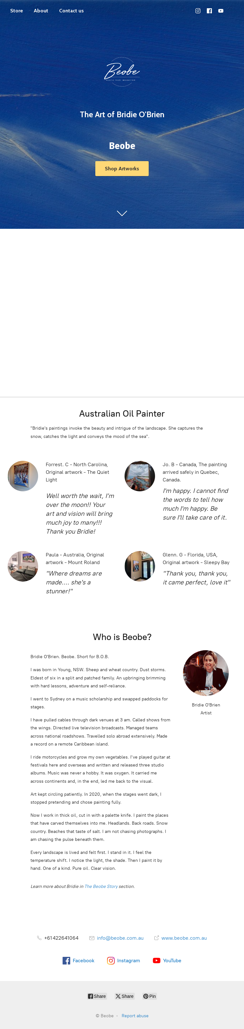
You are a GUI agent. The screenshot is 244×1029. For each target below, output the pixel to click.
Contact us (71, 11)
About (41, 11)
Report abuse (135, 1016)
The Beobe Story (101, 886)
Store (16, 11)
